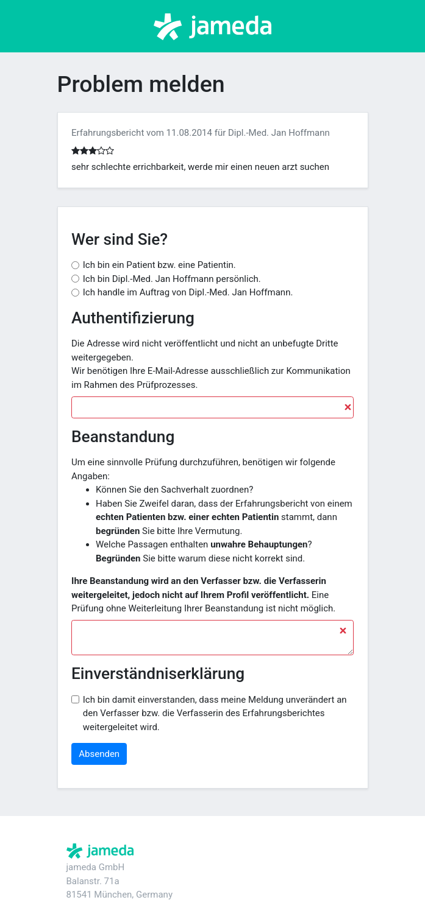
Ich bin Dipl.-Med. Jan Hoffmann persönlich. (172, 278)
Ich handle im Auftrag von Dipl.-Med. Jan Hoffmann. (188, 292)
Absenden (99, 753)
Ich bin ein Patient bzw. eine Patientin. (159, 264)
